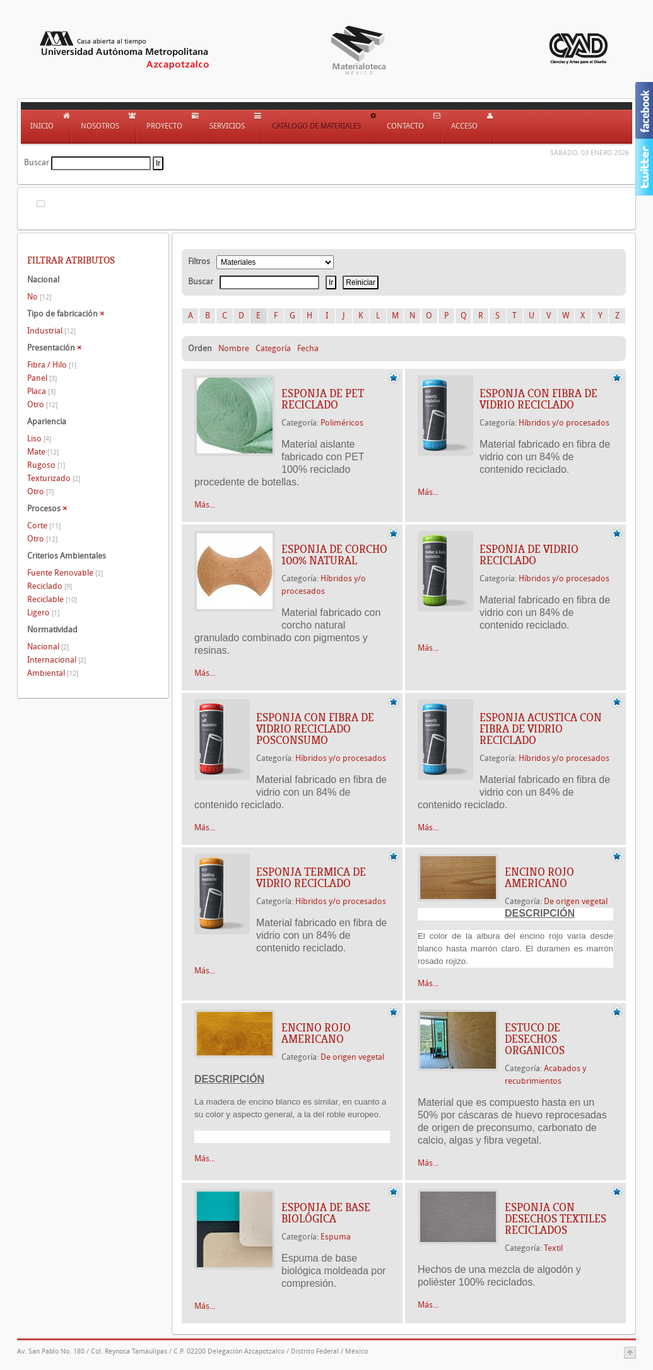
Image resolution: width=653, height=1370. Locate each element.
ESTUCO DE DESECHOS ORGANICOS (535, 1039)
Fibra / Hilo (51, 364)
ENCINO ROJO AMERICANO (539, 877)
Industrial (51, 330)
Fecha (308, 348)
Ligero (43, 612)
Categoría (273, 348)
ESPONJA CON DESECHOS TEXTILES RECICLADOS (555, 1218)
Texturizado (53, 478)
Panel (42, 378)
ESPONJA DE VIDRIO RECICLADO (529, 554)
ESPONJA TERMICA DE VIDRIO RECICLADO (311, 877)
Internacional (56, 660)
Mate (43, 451)
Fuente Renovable (65, 573)
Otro (42, 404)
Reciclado (49, 586)
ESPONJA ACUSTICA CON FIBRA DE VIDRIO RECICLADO (540, 729)
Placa (41, 391)
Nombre (233, 348)
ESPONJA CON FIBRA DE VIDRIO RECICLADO (538, 399)
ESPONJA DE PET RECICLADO (322, 399)
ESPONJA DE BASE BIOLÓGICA (325, 1213)
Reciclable (52, 599)
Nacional (48, 646)
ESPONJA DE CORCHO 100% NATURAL (334, 554)
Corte (44, 525)
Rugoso (46, 465)
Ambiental (52, 673)
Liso (39, 438)
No (39, 296)
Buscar (36, 162)
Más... (204, 504)
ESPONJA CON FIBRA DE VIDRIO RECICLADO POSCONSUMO (315, 729)
